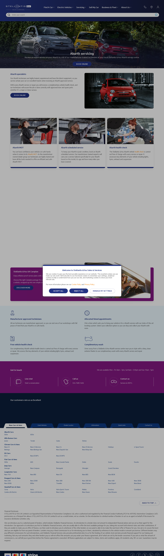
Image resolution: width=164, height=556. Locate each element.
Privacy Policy (89, 284)
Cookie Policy (76, 284)
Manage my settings (102, 291)
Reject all (78, 291)
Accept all (58, 291)
